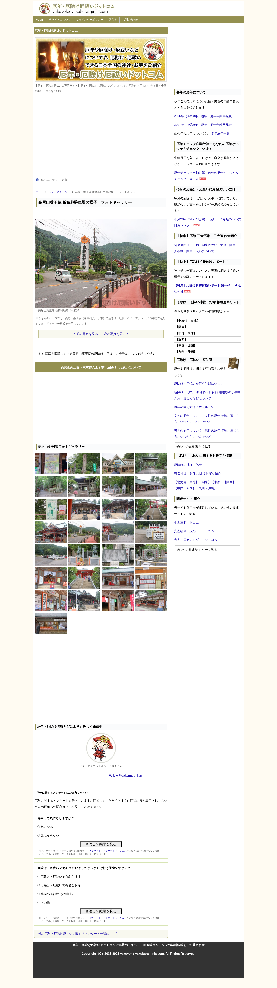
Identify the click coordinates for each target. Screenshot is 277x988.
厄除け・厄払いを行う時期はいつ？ (198, 383)
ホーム (40, 192)
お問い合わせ (130, 19)
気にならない (50, 835)
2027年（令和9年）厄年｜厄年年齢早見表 (203, 124)
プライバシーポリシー (89, 19)
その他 (45, 902)
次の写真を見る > (116, 334)
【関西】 (229, 482)
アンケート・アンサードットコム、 (107, 850)
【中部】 (217, 482)
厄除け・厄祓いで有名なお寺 (61, 885)
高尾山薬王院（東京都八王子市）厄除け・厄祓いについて (101, 367)
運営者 (113, 19)
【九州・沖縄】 (206, 488)
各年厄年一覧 (220, 133)
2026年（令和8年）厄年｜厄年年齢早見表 (203, 116)
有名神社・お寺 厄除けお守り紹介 (197, 473)
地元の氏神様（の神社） (57, 894)
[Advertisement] (101, 407)
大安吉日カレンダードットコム (195, 539)
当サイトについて (60, 19)
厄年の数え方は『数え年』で (194, 407)
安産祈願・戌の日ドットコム (194, 531)
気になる (47, 826)
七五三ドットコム (186, 522)
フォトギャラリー (59, 192)
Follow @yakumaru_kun (125, 775)
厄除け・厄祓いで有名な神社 (61, 876)
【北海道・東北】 (186, 482)
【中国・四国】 (185, 488)
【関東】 (205, 482)
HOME (39, 19)
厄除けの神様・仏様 (188, 464)
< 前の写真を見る (86, 334)
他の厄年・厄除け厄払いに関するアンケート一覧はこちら (78, 933)
